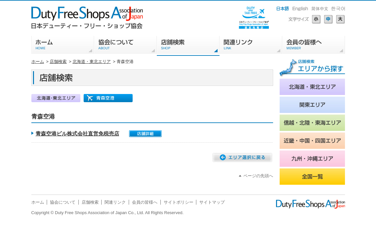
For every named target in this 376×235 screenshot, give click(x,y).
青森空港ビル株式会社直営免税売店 (77, 133)
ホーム (37, 61)
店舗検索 (58, 61)
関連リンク (115, 202)
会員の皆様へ (144, 202)
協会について (62, 202)
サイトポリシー (178, 202)
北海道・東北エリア (92, 61)
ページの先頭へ (258, 175)
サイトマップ (212, 202)
